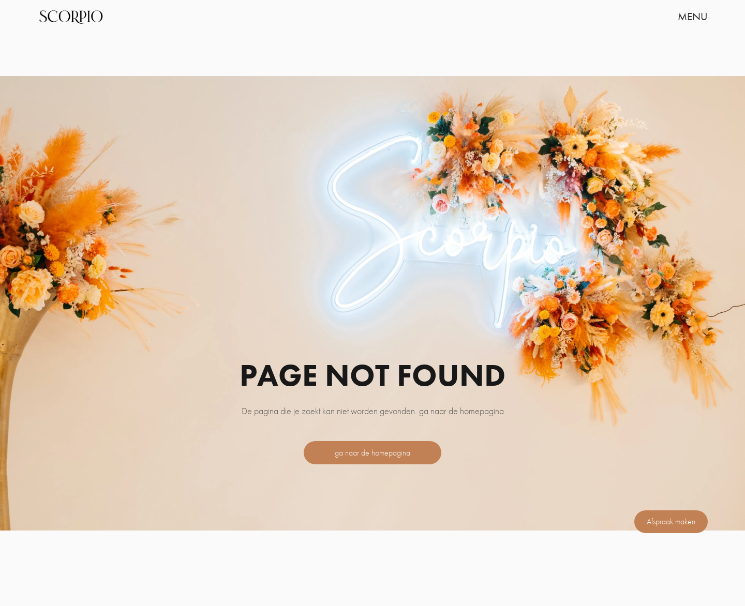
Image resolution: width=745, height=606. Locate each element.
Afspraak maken (671, 521)
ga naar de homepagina (372, 452)
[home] (70, 16)
